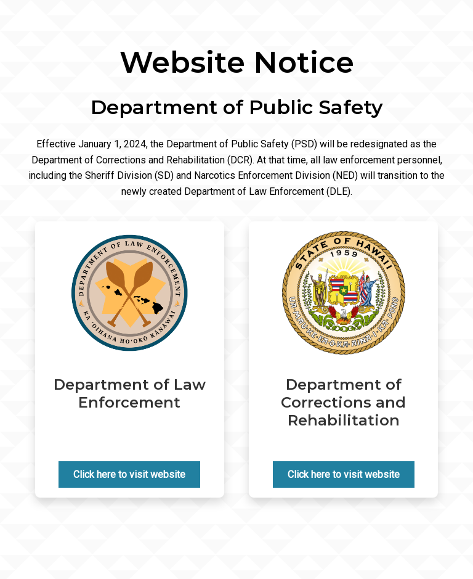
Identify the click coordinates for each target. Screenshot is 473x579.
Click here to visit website (129, 474)
